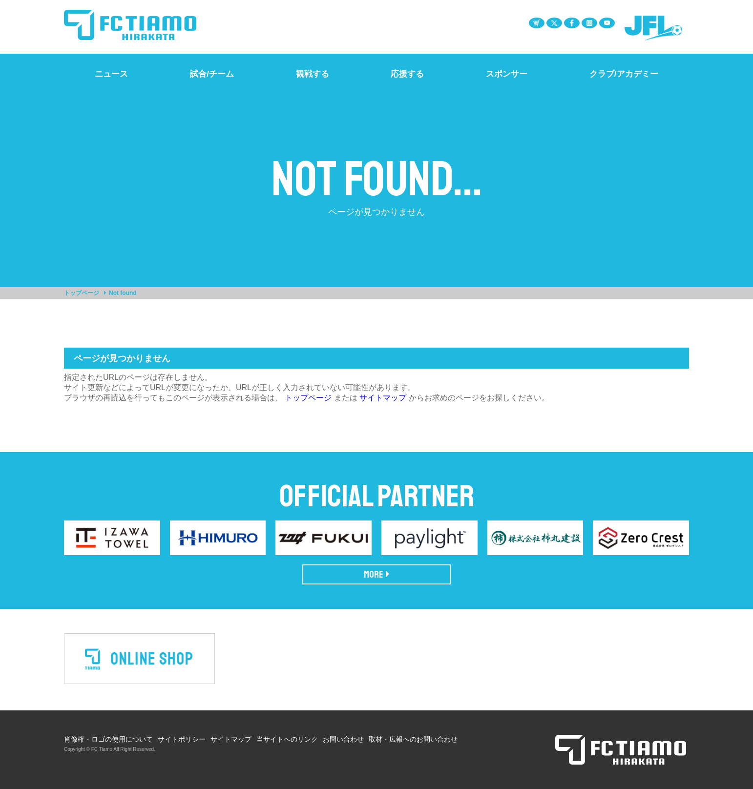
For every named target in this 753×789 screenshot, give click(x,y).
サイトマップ (382, 398)
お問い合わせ (343, 739)
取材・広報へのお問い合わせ (413, 739)
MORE (377, 574)
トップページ (81, 293)
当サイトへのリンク (287, 739)
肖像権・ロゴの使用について (108, 739)
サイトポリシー (182, 739)
